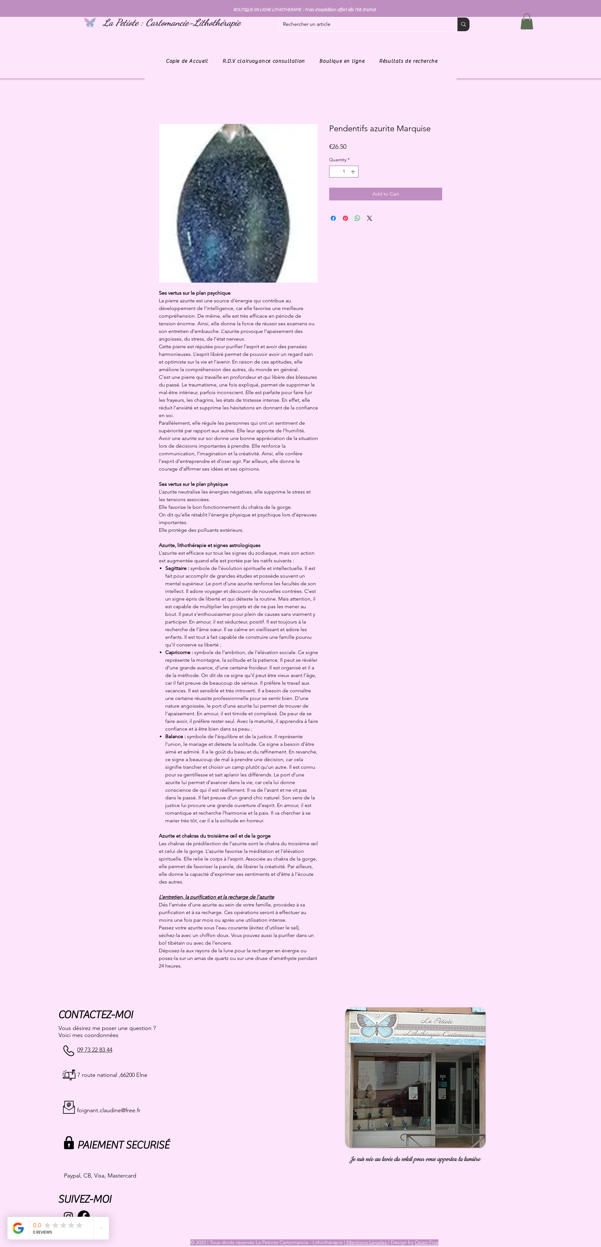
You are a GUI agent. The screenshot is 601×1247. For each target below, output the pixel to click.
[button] (527, 21)
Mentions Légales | (367, 1242)
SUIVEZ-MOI (84, 1199)
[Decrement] (334, 171)
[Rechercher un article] (363, 24)
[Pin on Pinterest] (345, 218)
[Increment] (353, 171)
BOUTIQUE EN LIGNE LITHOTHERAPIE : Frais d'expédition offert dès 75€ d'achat (304, 9)
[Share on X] (369, 218)
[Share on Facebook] (333, 218)
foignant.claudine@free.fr (108, 1110)
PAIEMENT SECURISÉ (123, 1145)
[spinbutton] (344, 171)
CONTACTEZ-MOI (95, 1015)
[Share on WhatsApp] (357, 218)
